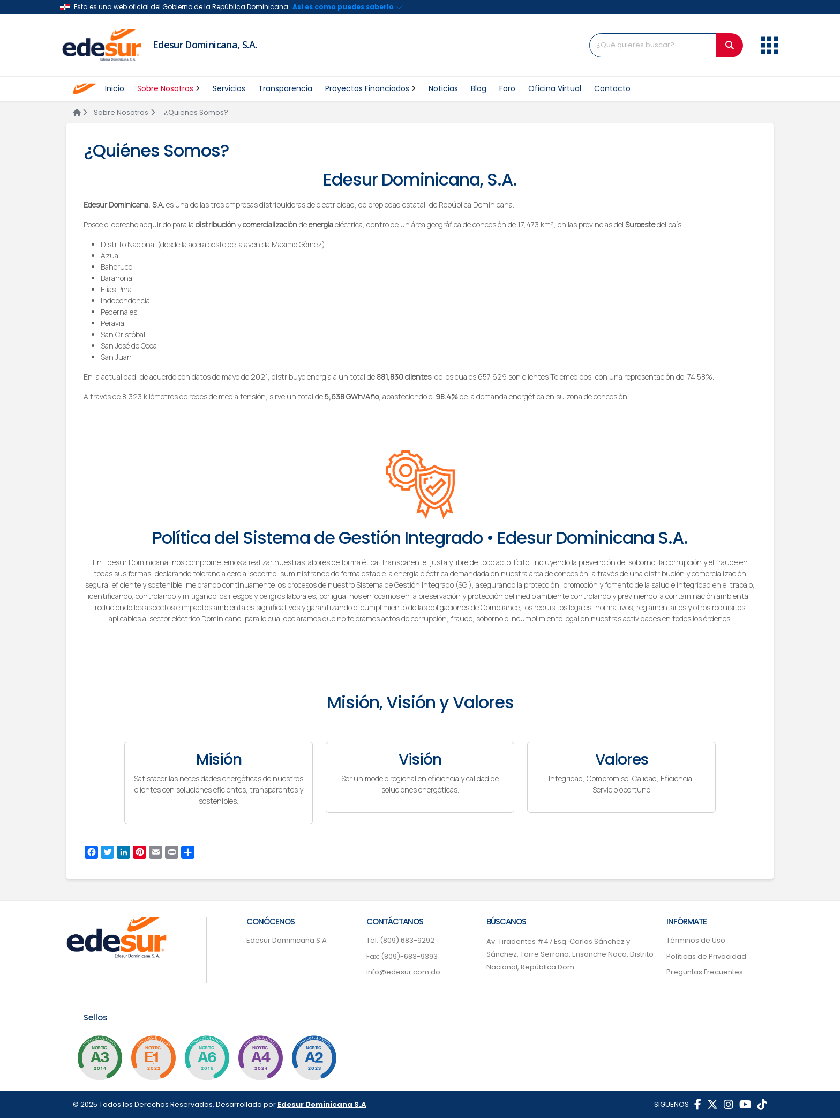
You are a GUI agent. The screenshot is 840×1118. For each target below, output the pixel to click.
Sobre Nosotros (168, 88)
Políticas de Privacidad (706, 956)
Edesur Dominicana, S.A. (205, 44)
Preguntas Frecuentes (704, 972)
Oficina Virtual (554, 88)
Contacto (612, 88)
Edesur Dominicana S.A (286, 940)
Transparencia (285, 88)
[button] (769, 44)
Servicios (229, 88)
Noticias (443, 88)
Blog (478, 88)
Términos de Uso (695, 940)
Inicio (114, 88)
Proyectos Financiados (370, 88)
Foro (507, 88)
